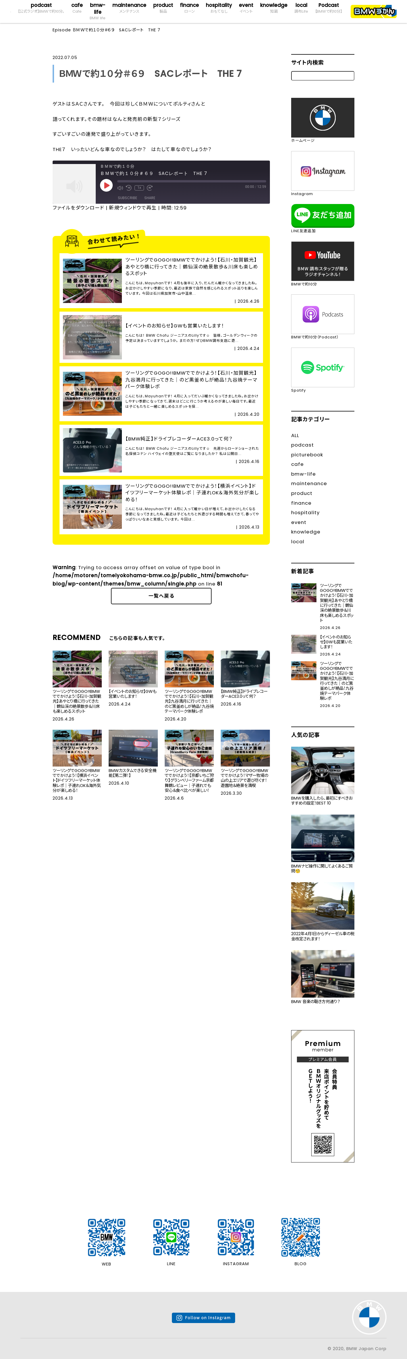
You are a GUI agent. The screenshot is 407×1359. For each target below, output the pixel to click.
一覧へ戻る (161, 595)
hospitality (219, 8)
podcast (41, 8)
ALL (295, 435)
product (163, 8)
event (246, 8)
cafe (77, 8)
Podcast (328, 8)
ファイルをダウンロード (78, 207)
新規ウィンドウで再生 (133, 207)
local (301, 8)
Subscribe (127, 197)
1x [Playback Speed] (139, 188)
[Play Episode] (106, 185)
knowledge (273, 8)
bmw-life (97, 11)
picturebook (307, 454)
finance (189, 8)
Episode (62, 30)
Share (149, 197)
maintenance (129, 8)
